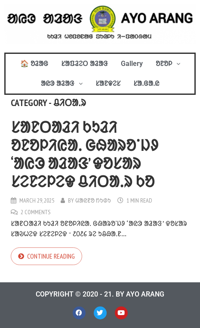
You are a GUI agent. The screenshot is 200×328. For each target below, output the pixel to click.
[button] (168, 64)
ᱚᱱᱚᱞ (168, 63)
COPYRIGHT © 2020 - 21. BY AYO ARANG (100, 294)
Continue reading (51, 256)
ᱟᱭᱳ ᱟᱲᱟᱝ (62, 83)
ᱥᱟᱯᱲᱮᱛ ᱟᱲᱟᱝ (84, 63)
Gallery (132, 63)
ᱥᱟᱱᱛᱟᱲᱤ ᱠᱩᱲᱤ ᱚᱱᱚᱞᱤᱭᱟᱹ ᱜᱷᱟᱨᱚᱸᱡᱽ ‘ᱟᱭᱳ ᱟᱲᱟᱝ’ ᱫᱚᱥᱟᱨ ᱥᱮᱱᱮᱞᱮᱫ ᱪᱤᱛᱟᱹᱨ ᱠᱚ (84, 154)
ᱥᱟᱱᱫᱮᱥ (107, 83)
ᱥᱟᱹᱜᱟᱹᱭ (146, 83)
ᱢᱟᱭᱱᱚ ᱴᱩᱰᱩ (93, 200)
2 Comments (35, 212)
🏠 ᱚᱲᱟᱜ (34, 63)
